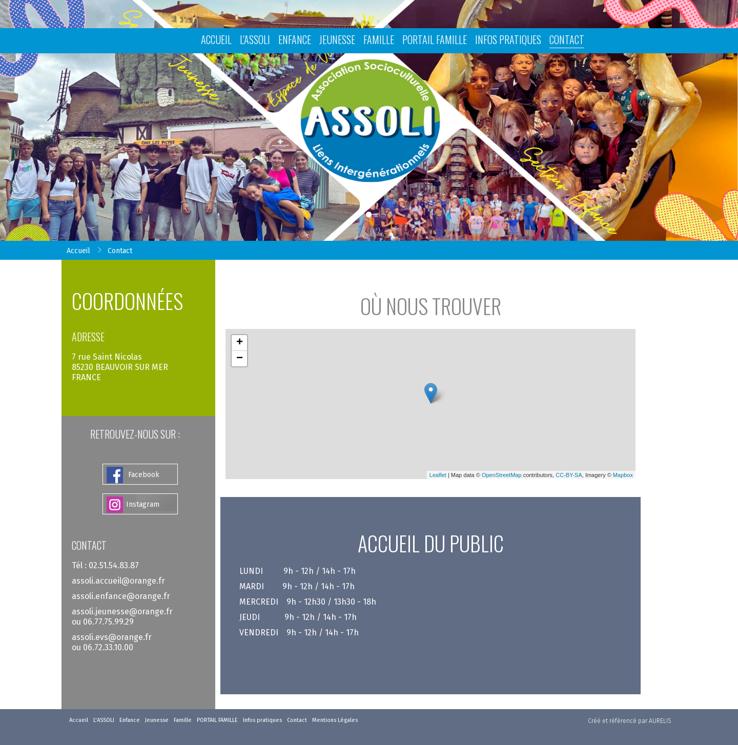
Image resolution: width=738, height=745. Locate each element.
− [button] (239, 358)
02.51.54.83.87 (114, 565)
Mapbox (623, 475)
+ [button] (239, 342)
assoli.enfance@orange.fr (121, 596)
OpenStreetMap (502, 475)
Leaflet (437, 475)
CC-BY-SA (569, 475)
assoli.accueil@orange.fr (118, 581)
